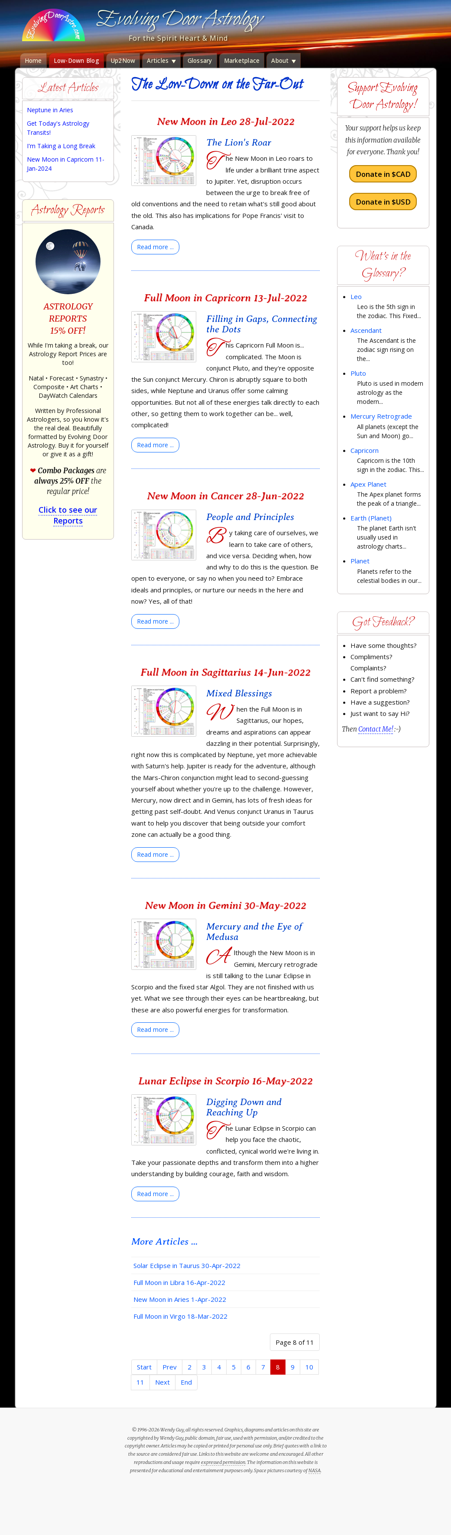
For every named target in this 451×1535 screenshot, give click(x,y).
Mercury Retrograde (381, 416)
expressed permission (223, 1462)
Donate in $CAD (383, 174)
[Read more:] (155, 247)
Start (144, 1367)
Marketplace (242, 61)
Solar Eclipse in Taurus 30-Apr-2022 (186, 1265)
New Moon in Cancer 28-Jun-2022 (225, 495)
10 (309, 1367)
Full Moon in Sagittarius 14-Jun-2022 (225, 672)
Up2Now (123, 61)
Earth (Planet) (371, 518)
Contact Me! (375, 729)
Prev (169, 1367)
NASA (314, 1470)
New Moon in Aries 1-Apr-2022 (179, 1299)
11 (140, 1382)
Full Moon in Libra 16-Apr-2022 (179, 1282)
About (283, 61)
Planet (360, 560)
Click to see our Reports (68, 515)
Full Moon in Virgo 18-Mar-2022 (180, 1316)
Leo (356, 296)
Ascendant (366, 330)
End (186, 1382)
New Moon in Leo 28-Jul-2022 (226, 121)
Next (162, 1382)
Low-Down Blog (76, 61)
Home (33, 61)
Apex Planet (368, 484)
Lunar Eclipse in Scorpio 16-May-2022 (225, 1080)
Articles (161, 61)
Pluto (358, 373)
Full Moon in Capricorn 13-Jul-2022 (225, 297)
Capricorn (364, 450)
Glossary (200, 61)
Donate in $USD (383, 201)
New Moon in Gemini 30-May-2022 (225, 905)
